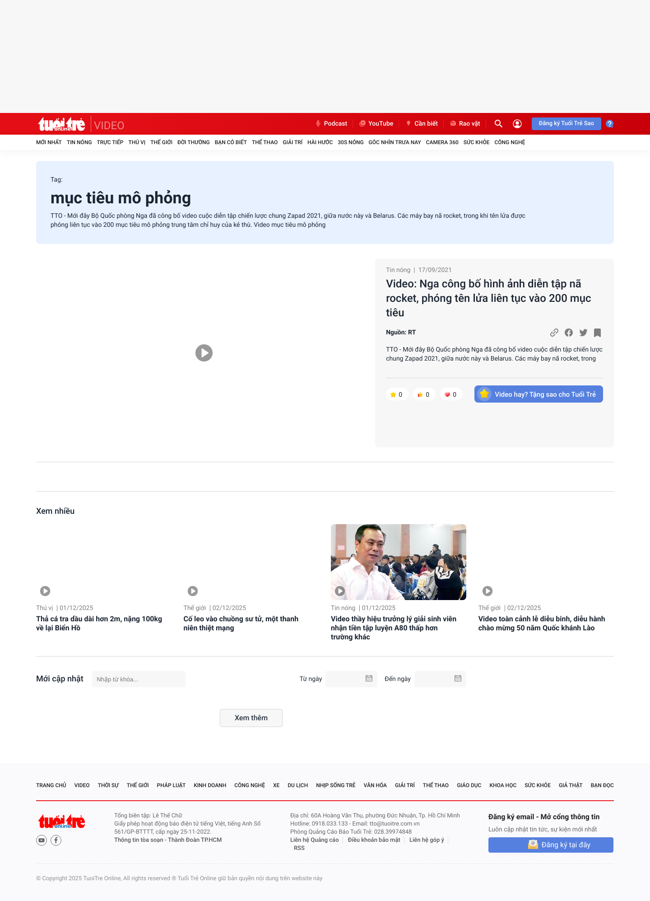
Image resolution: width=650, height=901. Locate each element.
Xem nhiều (55, 511)
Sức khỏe (477, 142)
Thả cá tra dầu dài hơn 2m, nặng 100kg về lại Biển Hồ (99, 623)
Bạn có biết (231, 142)
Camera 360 (442, 142)
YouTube (375, 123)
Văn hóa (375, 785)
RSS (299, 848)
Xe (276, 785)
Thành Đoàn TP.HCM (195, 840)
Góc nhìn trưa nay (395, 142)
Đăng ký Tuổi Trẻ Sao (566, 123)
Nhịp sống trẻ (336, 785)
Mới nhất (49, 142)
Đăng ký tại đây (566, 844)
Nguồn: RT (401, 332)
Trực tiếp (110, 142)
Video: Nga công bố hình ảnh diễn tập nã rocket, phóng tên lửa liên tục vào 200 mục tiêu (488, 298)
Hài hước (320, 142)
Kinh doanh (210, 785)
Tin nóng (79, 142)
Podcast (331, 123)
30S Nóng (350, 142)
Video (82, 785)
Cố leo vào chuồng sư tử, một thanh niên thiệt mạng (241, 623)
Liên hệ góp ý (426, 840)
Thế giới (161, 142)
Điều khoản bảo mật (374, 840)
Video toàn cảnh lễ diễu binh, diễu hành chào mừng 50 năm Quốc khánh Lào (541, 623)
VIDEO (109, 125)
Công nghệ (509, 142)
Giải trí (292, 142)
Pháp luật (171, 785)
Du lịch (298, 785)
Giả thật (571, 785)
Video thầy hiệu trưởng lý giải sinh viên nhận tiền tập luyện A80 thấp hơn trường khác (393, 628)
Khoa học (502, 785)
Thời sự (108, 785)
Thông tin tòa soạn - (141, 840)
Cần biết (421, 123)
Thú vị (136, 142)
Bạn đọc (602, 785)
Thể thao (265, 142)
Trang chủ (51, 785)
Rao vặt (464, 123)
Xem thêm (251, 717)
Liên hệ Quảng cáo (314, 840)
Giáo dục (469, 785)
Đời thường (193, 142)
